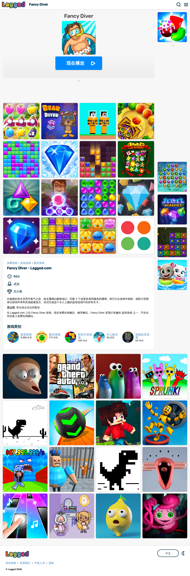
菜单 (186, 4)
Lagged (14, 5)
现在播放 (75, 63)
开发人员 (39, 563)
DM (183, 553)
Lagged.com (18, 554)
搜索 (179, 4)
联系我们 (25, 563)
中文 (168, 553)
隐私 (51, 563)
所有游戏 (11, 563)
